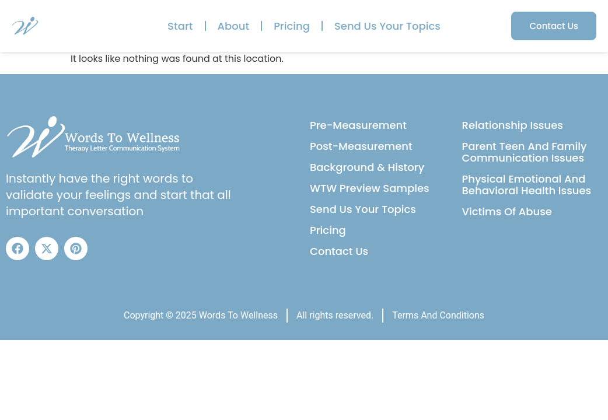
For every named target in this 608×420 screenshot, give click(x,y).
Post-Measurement (361, 146)
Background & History (367, 167)
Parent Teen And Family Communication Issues (524, 152)
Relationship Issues (512, 125)
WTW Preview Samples (369, 188)
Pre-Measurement (358, 125)
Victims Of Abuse (507, 211)
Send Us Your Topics (387, 26)
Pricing (292, 26)
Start (180, 26)
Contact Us (339, 251)
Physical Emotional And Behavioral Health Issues (527, 185)
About (234, 26)
